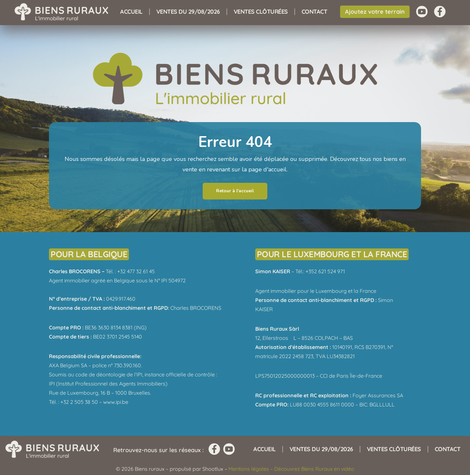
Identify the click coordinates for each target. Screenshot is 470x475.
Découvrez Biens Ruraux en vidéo (314, 469)
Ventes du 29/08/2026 (188, 11)
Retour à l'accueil (235, 191)
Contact (314, 11)
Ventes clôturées (261, 11)
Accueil (131, 11)
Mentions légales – (251, 469)
